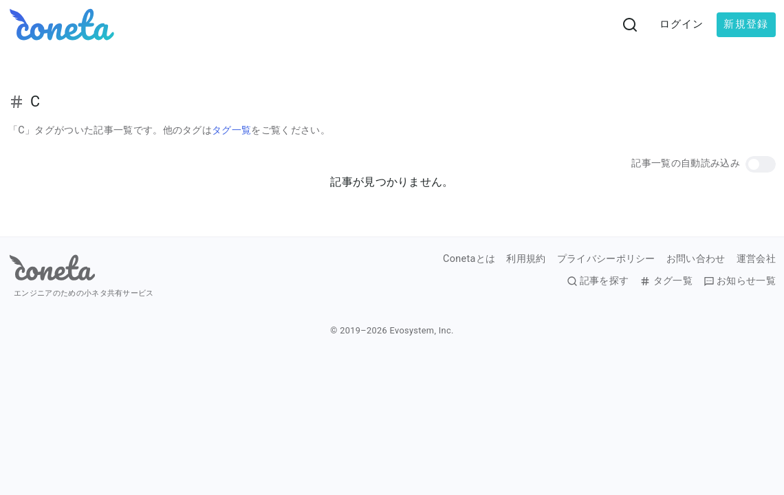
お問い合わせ (696, 259)
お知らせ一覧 (740, 281)
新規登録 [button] (745, 24)
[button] (760, 164)
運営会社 (756, 259)
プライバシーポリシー (606, 259)
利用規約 (525, 259)
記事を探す (598, 281)
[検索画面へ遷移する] (630, 24)
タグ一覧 (231, 130)
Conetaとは (469, 259)
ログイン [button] (682, 24)
